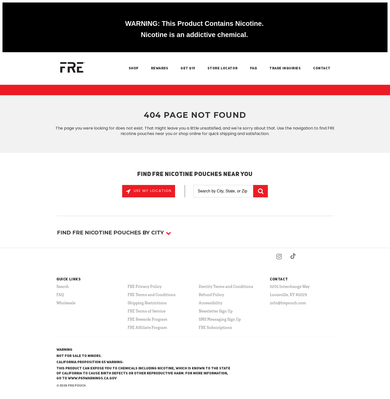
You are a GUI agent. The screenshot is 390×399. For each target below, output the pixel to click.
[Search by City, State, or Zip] (223, 191)
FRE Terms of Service (146, 311)
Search (62, 286)
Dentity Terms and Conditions (226, 286)
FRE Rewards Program (147, 319)
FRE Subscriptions (215, 327)
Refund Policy (211, 294)
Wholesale (65, 303)
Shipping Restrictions (147, 303)
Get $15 (188, 68)
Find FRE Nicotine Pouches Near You (195, 174)
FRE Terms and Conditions (152, 294)
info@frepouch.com (288, 303)
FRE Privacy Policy (145, 286)
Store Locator (222, 68)
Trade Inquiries (285, 68)
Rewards (159, 68)
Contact (322, 68)
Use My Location (152, 190)
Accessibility (210, 303)
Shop (134, 68)
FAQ (253, 68)
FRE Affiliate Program (147, 327)
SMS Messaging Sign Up (220, 319)
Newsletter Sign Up (216, 311)
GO (260, 191)
